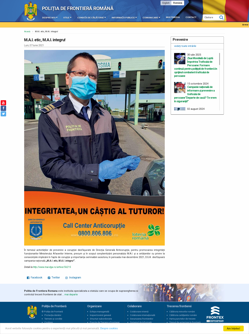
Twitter (54, 277)
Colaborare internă (139, 311)
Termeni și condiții (53, 318)
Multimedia (173, 17)
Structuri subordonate (101, 318)
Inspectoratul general (100, 315)
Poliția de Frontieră (32, 312)
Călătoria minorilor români (182, 311)
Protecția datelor (52, 315)
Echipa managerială (99, 311)
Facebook (34, 277)
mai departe (71, 294)
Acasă (27, 31)
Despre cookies (110, 328)
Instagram (73, 277)
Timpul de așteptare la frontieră (184, 322)
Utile (67, 17)
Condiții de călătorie (91, 17)
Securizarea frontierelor (141, 318)
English (166, 3)
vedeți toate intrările (185, 46)
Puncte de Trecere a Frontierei (104, 322)
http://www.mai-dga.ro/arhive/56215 (52, 267)
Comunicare (151, 17)
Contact (191, 17)
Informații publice (124, 17)
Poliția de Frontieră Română (78, 8)
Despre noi (50, 17)
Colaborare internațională (142, 315)
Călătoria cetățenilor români (183, 315)
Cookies (48, 322)
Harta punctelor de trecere (182, 318)
